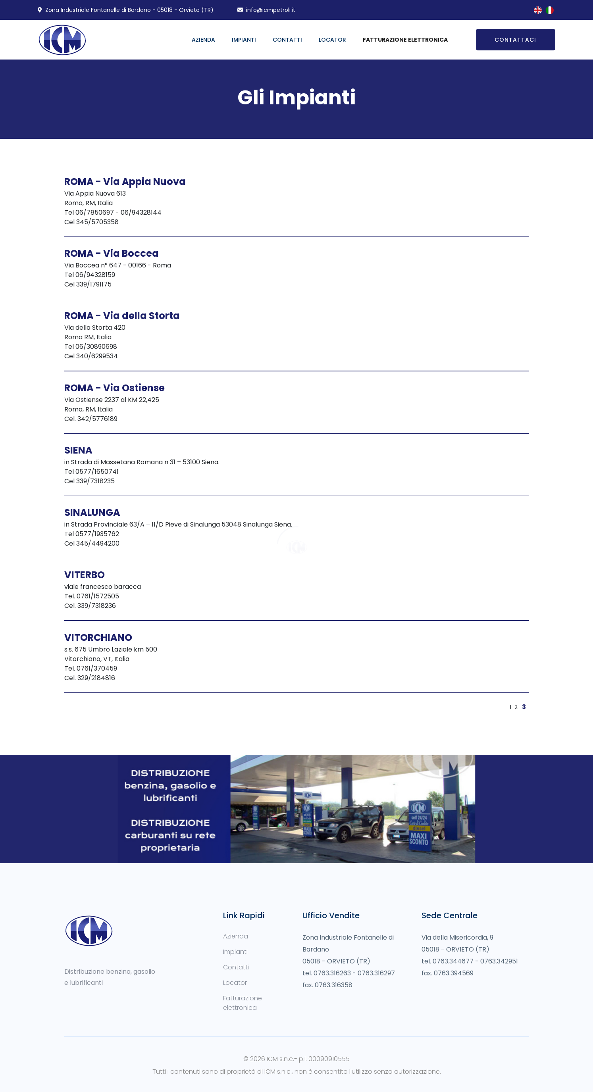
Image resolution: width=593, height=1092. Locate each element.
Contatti (287, 40)
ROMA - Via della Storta (122, 315)
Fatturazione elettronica (242, 1003)
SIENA (78, 450)
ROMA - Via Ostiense (114, 387)
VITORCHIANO (98, 637)
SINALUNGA (92, 512)
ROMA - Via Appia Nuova (125, 181)
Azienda (203, 40)
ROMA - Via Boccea (111, 253)
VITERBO (84, 574)
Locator (332, 40)
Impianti (244, 40)
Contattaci (515, 40)
